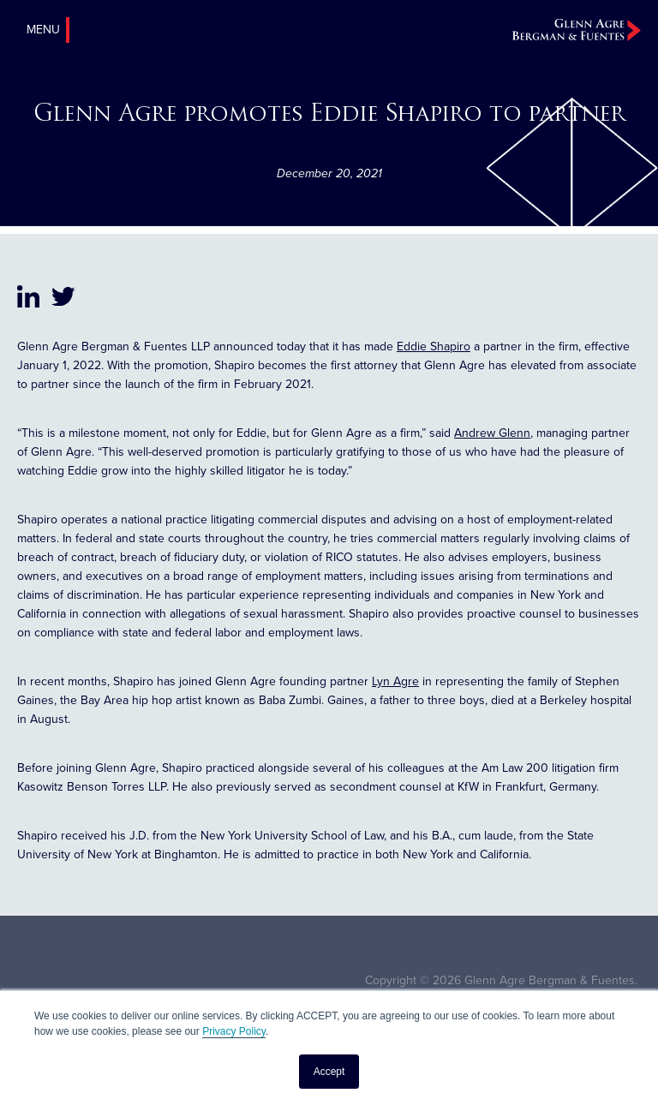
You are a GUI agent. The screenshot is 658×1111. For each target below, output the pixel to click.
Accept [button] (329, 1072)
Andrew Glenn (492, 433)
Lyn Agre (395, 681)
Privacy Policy (234, 1031)
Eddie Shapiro (433, 346)
